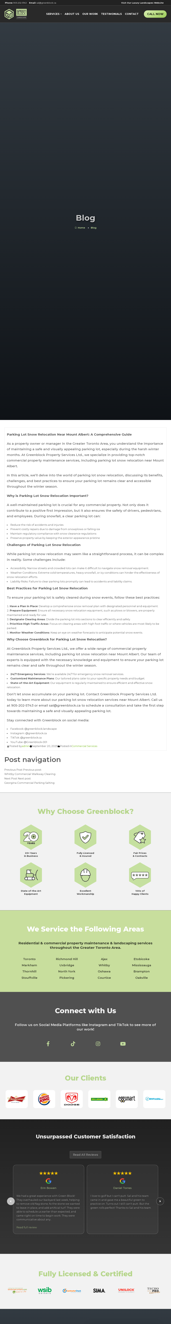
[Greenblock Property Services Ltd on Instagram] (98, 1044)
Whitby (104, 965)
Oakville (141, 978)
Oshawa (104, 971)
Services (53, 14)
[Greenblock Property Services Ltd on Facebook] (48, 1044)
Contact (132, 14)
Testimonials (111, 14)
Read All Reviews (85, 1154)
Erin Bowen (48, 1188)
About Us (72, 14)
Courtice (104, 978)
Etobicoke (141, 959)
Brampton (141, 971)
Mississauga (141, 965)
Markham (29, 965)
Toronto (29, 959)
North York (66, 971)
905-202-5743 (16, 3)
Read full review (26, 1227)
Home (80, 227)
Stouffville (29, 978)
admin (26, 746)
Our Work (90, 14)
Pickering (66, 978)
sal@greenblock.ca (42, 3)
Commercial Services (84, 746)
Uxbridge (66, 965)
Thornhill (29, 971)
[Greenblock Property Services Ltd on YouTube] (123, 1044)
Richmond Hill (67, 959)
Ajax (104, 959)
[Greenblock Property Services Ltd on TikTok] (73, 1044)
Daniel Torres (122, 1188)
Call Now (155, 14)
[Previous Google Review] (11, 1201)
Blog (93, 227)
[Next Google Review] (160, 1201)
